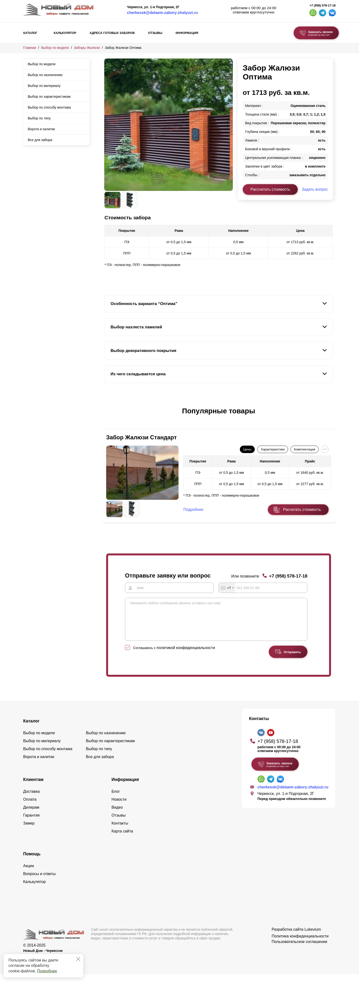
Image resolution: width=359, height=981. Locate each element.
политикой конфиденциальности (186, 655)
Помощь (32, 860)
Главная (29, 48)
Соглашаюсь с (174, 655)
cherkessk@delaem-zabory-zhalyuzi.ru (162, 13)
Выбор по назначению (45, 75)
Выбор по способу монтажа (49, 107)
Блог (115, 798)
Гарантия (31, 822)
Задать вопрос (315, 189)
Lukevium (312, 936)
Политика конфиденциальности (300, 943)
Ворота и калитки (41, 129)
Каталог (30, 33)
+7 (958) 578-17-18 (323, 5)
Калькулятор (65, 33)
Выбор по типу (39, 118)
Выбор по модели (55, 48)
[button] (107, 416)
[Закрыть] (78, 959)
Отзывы (155, 33)
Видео (117, 814)
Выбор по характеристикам (49, 96)
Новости (118, 806)
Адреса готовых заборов (112, 33)
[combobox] (227, 587)
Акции (28, 873)
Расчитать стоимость (302, 509)
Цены (247, 449)
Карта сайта (122, 838)
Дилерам (31, 814)
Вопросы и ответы (39, 881)
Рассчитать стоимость (270, 189)
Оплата (29, 806)
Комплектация (304, 449)
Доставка (31, 798)
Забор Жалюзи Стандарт (141, 437)
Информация (187, 33)
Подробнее (47, 971)
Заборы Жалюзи (87, 48)
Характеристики (273, 449)
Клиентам (33, 786)
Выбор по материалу (44, 86)
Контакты (119, 830)
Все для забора (40, 140)
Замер (29, 830)
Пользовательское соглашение (299, 949)
